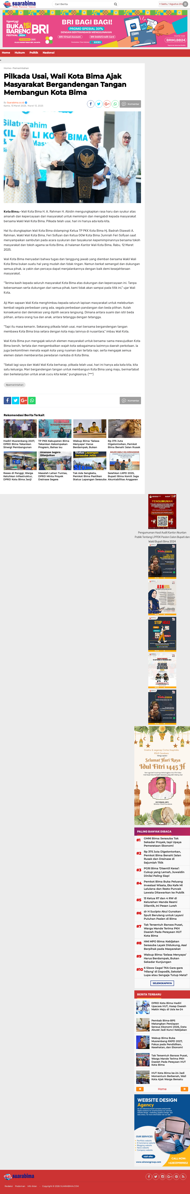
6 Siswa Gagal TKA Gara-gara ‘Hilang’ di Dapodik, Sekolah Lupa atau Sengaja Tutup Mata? (165, 971)
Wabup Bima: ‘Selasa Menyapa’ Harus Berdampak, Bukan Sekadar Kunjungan (165, 958)
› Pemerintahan (20, 68)
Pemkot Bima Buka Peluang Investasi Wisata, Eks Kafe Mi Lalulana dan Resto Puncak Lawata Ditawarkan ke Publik (164, 887)
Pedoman (20, 1186)
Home (6, 52)
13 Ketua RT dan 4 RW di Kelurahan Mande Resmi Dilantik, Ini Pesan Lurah (160, 902)
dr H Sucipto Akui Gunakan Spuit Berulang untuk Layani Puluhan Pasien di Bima (163, 915)
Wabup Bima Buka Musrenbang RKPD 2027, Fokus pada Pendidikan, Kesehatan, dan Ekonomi (167, 1042)
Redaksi (9, 1186)
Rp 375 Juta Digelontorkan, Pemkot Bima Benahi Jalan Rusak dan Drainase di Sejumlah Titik (162, 857)
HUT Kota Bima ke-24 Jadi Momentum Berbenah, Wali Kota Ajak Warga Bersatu (168, 1076)
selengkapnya (162, 983)
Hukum (20, 52)
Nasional (48, 52)
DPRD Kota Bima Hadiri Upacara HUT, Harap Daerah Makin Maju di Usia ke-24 (168, 1006)
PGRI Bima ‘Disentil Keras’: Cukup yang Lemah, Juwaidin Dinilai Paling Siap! (164, 872)
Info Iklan (32, 1186)
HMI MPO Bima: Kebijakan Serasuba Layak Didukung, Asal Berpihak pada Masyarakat (165, 945)
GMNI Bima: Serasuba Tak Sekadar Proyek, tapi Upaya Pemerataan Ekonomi (162, 842)
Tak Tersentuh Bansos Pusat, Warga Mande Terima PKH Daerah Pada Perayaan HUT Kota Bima (163, 930)
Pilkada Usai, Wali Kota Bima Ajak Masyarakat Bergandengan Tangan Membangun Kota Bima (65, 84)
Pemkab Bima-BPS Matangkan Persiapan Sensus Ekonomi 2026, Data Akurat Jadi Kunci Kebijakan (169, 1025)
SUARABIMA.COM (69, 1186)
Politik (34, 52)
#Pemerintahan (14, 384)
